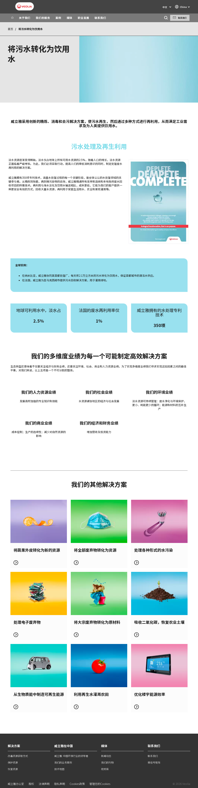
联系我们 (100, 18)
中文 (164, 7)
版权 (31, 784)
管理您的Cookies (100, 784)
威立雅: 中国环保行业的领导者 (71, 756)
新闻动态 (106, 756)
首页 (10, 29)
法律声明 (44, 784)
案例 (58, 18)
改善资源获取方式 (18, 756)
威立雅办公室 (16, 784)
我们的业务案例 (63, 762)
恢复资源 (13, 769)
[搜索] (166, 18)
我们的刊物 (107, 762)
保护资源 (13, 762)
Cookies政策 (77, 784)
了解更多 (38, 534)
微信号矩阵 (154, 762)
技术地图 (59, 769)
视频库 (105, 769)
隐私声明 (59, 784)
